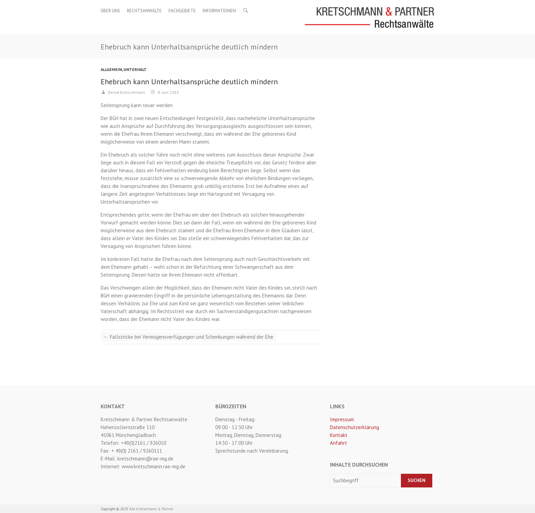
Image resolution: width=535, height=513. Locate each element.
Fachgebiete (182, 11)
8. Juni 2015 (168, 92)
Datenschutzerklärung (354, 427)
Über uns (110, 11)
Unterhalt (135, 69)
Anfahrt (338, 443)
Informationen (219, 11)
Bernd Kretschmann (126, 92)
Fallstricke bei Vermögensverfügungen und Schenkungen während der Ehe (188, 337)
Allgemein (111, 69)
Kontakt (338, 435)
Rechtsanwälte (144, 11)
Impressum (342, 419)
